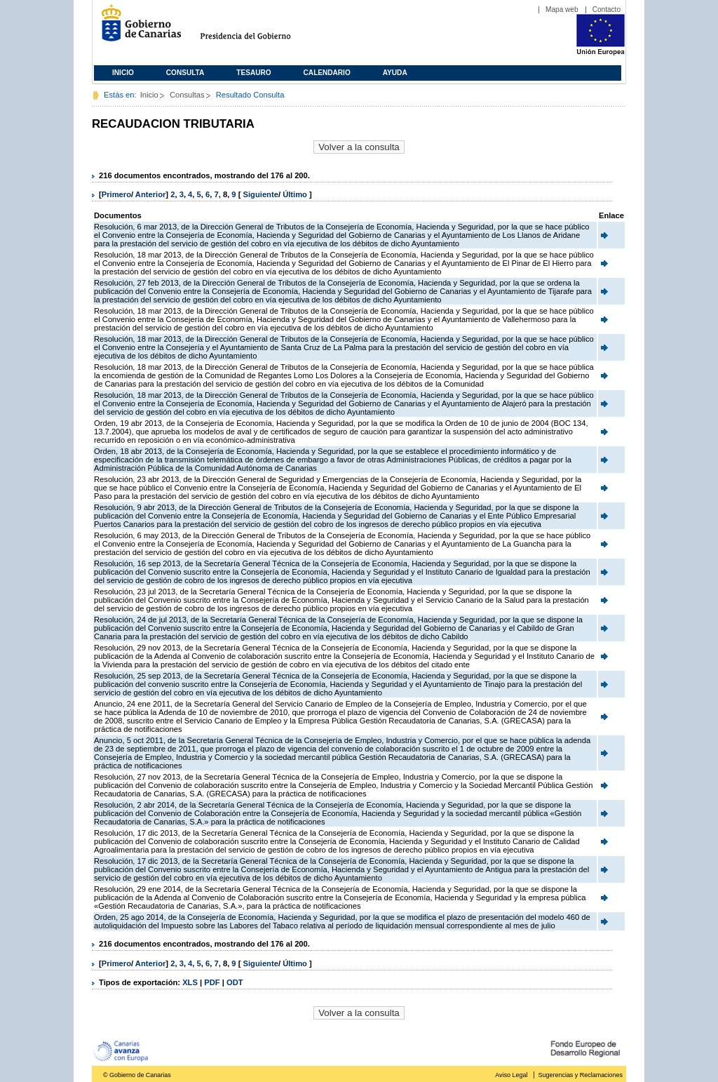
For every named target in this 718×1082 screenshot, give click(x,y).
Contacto (606, 9)
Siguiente (260, 194)
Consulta (185, 72)
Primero (116, 194)
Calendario (327, 72)
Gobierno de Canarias (137, 28)
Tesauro (253, 72)
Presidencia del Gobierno (258, 28)
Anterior (150, 194)
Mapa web (562, 9)
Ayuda (395, 72)
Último (296, 194)
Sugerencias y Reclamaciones (580, 1074)
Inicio (123, 72)
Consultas (187, 95)
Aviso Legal (511, 1074)
